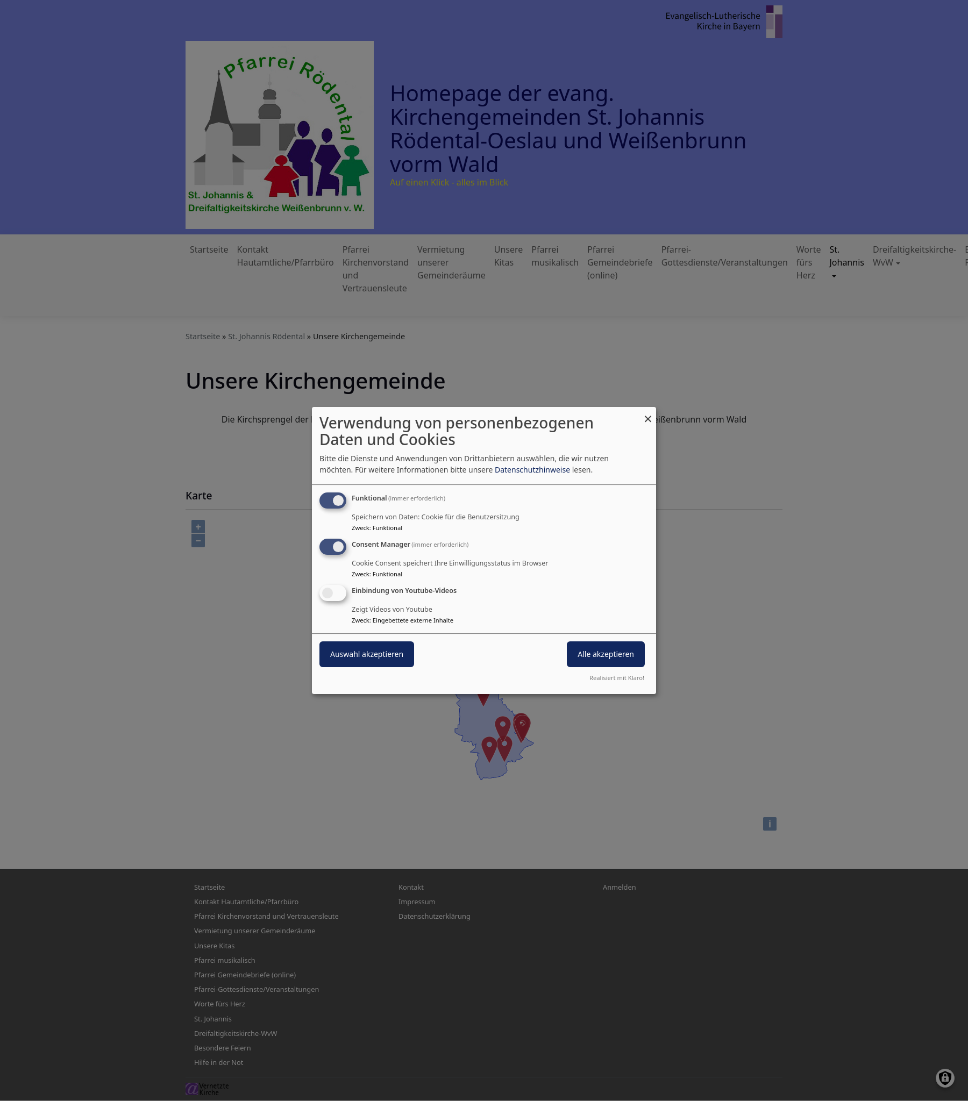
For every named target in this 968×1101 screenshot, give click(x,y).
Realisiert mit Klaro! (616, 678)
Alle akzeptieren (606, 654)
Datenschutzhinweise (532, 469)
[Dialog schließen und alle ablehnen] (648, 413)
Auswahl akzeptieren (366, 654)
